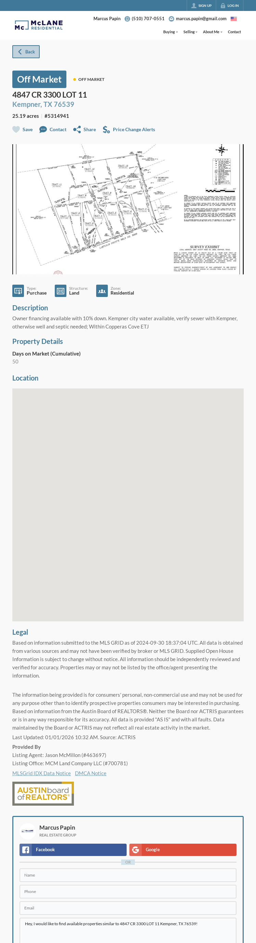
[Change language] (234, 19)
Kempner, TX (32, 104)
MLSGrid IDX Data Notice (41, 773)
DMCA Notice (90, 773)
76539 (64, 104)
